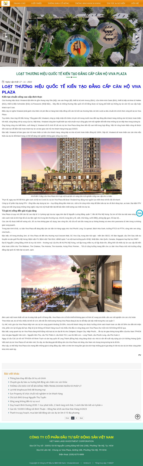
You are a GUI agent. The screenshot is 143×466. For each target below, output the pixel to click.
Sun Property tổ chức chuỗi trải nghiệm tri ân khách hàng (36, 393)
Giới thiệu (36, 3)
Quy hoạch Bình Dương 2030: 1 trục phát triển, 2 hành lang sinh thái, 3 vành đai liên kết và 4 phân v (56, 405)
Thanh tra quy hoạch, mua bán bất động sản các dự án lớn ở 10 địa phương (44, 412)
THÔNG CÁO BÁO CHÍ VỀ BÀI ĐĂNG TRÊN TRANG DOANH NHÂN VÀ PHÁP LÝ (45, 386)
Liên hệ (135, 3)
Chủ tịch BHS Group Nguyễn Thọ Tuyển (28, 397)
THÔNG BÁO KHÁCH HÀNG (88, 3)
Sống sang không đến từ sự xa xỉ (25, 401)
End (81, 418)
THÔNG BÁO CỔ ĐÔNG (58, 3)
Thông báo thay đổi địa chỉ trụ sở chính (28, 378)
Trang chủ (19, 3)
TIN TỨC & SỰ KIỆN (116, 3)
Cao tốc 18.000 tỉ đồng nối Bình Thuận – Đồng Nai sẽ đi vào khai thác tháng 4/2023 (48, 409)
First (67, 418)
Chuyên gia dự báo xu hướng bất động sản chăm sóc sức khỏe (38, 382)
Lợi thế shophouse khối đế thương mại (28, 389)
